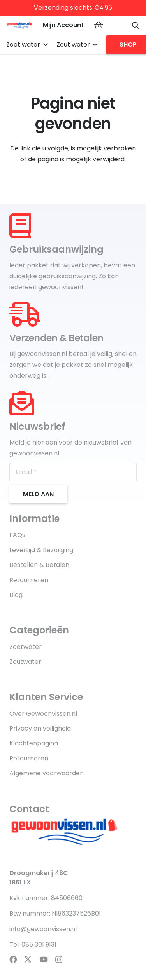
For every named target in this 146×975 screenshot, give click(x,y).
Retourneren (28, 580)
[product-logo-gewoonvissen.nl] (20, 25)
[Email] (73, 472)
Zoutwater (25, 661)
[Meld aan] (38, 494)
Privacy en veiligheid (40, 728)
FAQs (17, 534)
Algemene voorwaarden (46, 773)
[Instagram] (58, 960)
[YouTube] (43, 959)
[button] (135, 25)
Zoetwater (25, 646)
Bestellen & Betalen (39, 564)
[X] (28, 959)
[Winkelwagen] (98, 25)
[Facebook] (13, 959)
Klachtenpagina (33, 743)
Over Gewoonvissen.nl (43, 713)
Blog (16, 594)
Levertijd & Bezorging (41, 550)
